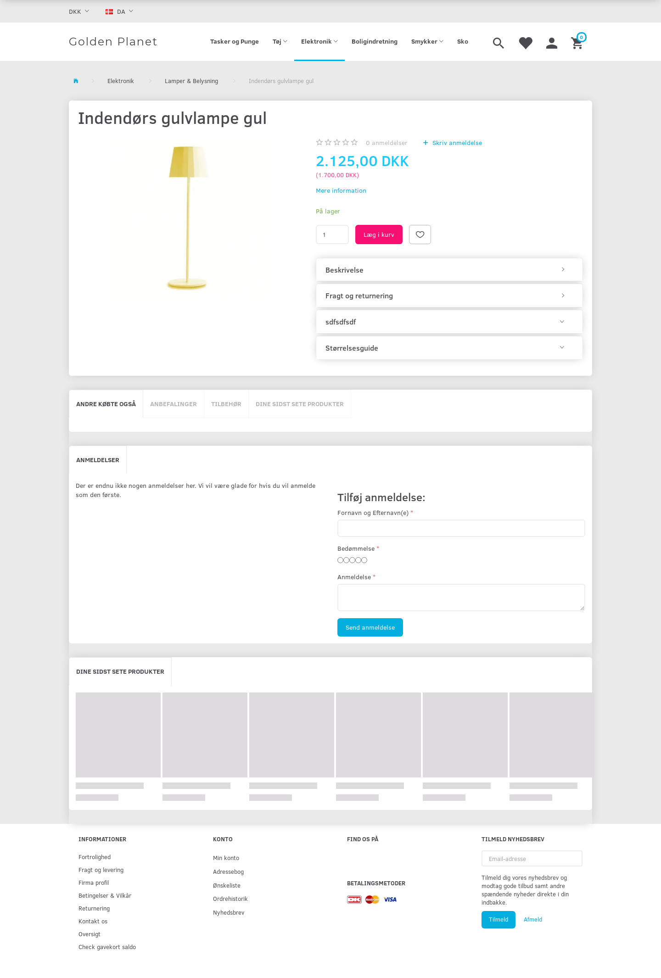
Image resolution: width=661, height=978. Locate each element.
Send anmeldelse (370, 627)
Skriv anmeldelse (456, 142)
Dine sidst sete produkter (300, 403)
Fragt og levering (100, 869)
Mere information (341, 190)
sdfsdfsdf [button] (340, 321)
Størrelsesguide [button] (351, 347)
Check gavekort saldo (107, 946)
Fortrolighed (94, 857)
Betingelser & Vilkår (104, 895)
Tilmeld (498, 919)
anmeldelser (387, 142)
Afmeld (533, 919)
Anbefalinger (173, 403)
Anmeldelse (354, 576)
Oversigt (89, 934)
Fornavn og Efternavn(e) (373, 512)
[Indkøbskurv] (578, 41)
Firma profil (93, 882)
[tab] (449, 269)
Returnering (94, 908)
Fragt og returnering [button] (359, 295)
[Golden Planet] (113, 41)
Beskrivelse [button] (344, 269)
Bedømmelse (356, 548)
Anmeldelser (97, 459)
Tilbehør (226, 403)
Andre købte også (106, 403)
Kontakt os (92, 921)
